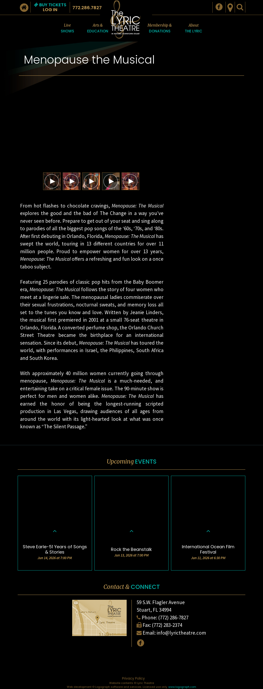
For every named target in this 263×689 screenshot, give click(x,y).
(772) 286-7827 (173, 617)
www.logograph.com (182, 687)
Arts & (97, 28)
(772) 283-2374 (167, 625)
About (193, 28)
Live (67, 28)
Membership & (159, 28)
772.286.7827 (87, 8)
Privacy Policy (133, 678)
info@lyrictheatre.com (181, 633)
